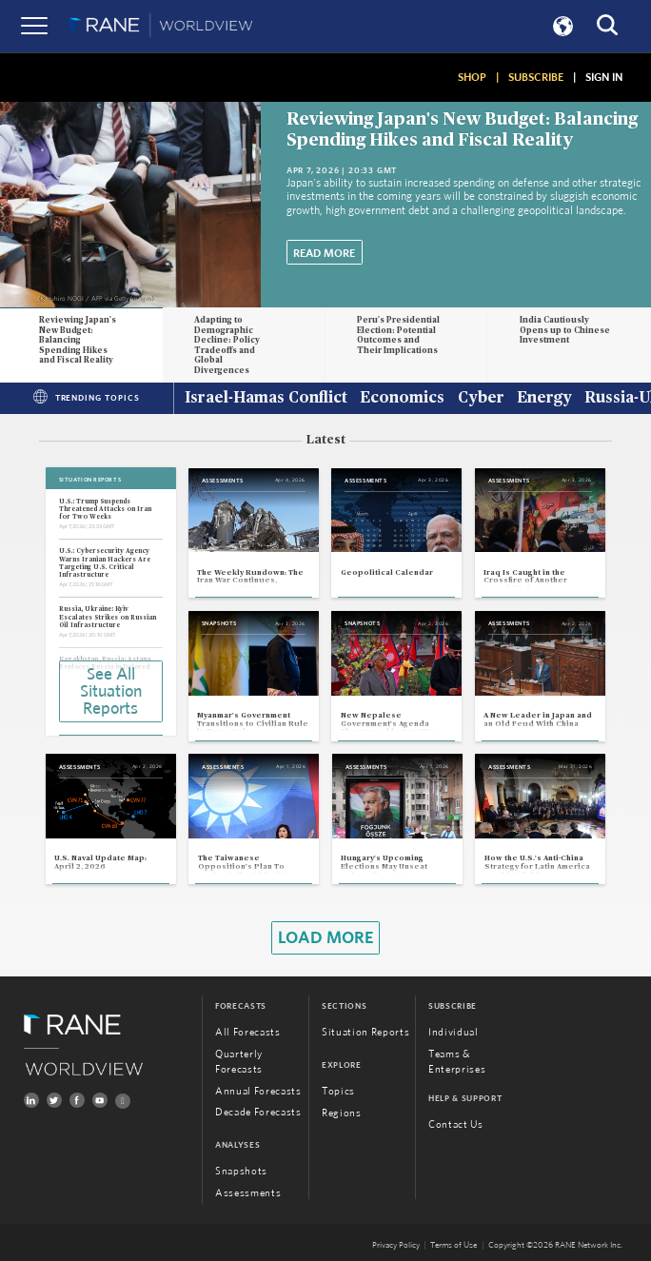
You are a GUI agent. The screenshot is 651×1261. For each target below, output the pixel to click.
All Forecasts (248, 1032)
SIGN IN (603, 77)
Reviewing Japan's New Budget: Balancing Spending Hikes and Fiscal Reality (77, 340)
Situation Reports (365, 1032)
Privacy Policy (396, 1245)
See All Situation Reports (111, 692)
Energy (544, 398)
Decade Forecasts (258, 1112)
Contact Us (455, 1124)
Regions (342, 1113)
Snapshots (241, 1171)
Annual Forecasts (258, 1091)
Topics (338, 1091)
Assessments (248, 1193)
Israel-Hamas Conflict (266, 398)
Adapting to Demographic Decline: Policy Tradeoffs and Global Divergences (227, 345)
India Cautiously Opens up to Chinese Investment (565, 330)
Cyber (481, 398)
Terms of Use (453, 1245)
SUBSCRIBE (535, 77)
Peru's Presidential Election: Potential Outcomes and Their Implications (398, 335)
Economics (402, 398)
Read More (324, 253)
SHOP (472, 77)
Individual (453, 1032)
